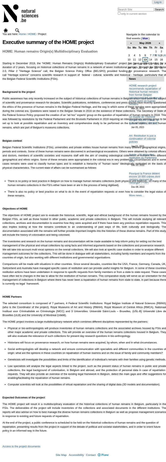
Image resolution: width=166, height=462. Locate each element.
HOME (32, 34)
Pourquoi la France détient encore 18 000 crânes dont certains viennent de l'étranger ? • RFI (144, 178)
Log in (158, 2)
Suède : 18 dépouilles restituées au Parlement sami (143, 157)
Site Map (61, 454)
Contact (91, 454)
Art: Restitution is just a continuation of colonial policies (142, 138)
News (132, 78)
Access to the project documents (21, 446)
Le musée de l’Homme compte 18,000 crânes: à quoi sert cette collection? (143, 119)
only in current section (133, 13)
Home (22, 34)
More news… (136, 195)
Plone (103, 454)
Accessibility (76, 454)
